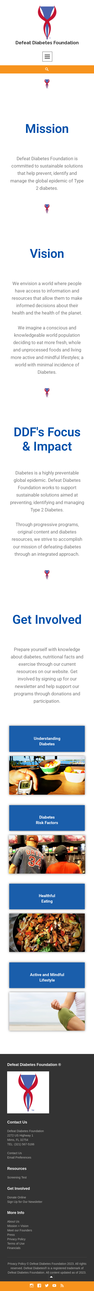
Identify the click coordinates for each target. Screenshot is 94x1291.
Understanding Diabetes (47, 741)
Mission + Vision (17, 1226)
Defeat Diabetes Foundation (47, 42)
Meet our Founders (19, 1230)
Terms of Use (15, 1243)
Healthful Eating (47, 898)
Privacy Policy (16, 1239)
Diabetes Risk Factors (47, 820)
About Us (13, 1221)
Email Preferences (19, 1157)
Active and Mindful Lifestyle (47, 977)
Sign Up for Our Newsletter (24, 1201)
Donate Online (16, 1197)
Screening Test (16, 1177)
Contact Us (14, 1153)
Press (11, 1234)
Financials (13, 1248)
